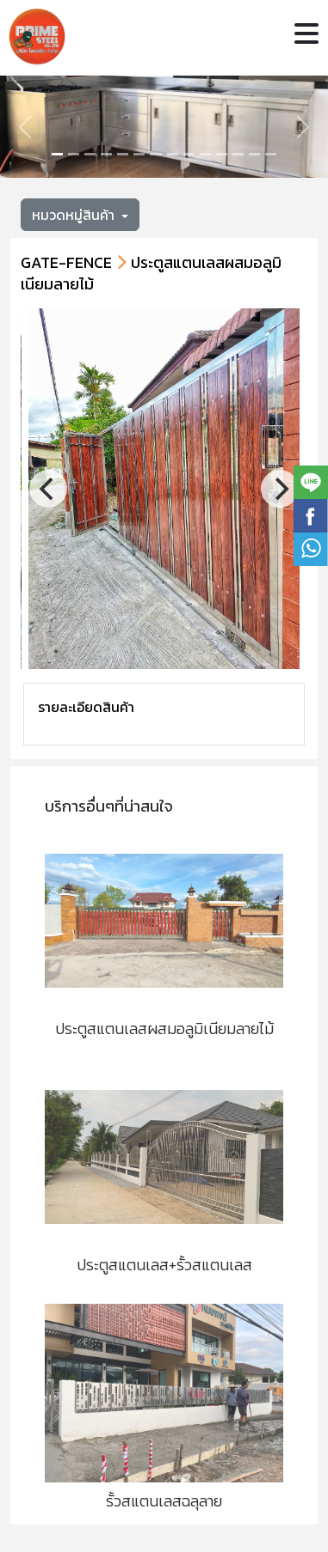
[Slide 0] (57, 154)
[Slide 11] (238, 154)
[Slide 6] (155, 154)
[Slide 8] (189, 154)
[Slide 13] (270, 154)
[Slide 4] (122, 154)
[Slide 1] (73, 154)
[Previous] (48, 489)
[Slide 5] (139, 154)
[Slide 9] (205, 154)
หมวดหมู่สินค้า (75, 214)
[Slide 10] (221, 154)
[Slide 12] (254, 154)
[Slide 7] (172, 154)
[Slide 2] (90, 154)
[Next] (280, 489)
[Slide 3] (106, 154)
